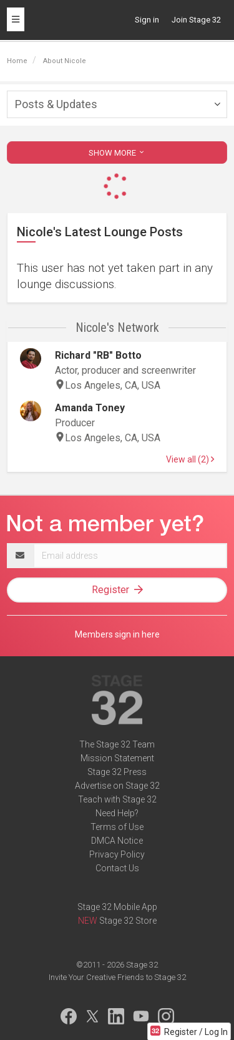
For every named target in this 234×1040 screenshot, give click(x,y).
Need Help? (117, 813)
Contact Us (117, 868)
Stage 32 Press (117, 772)
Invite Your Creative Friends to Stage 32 (117, 977)
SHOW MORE (117, 153)
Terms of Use (117, 827)
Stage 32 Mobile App (117, 907)
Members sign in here (117, 634)
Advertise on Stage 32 (117, 786)
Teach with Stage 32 (117, 799)
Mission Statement (117, 758)
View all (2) (190, 459)
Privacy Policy (117, 854)
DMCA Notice (117, 841)
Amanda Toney (90, 408)
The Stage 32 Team (117, 744)
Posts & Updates (56, 104)
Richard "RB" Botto (98, 355)
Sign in (147, 19)
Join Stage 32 (196, 19)
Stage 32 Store (128, 921)
